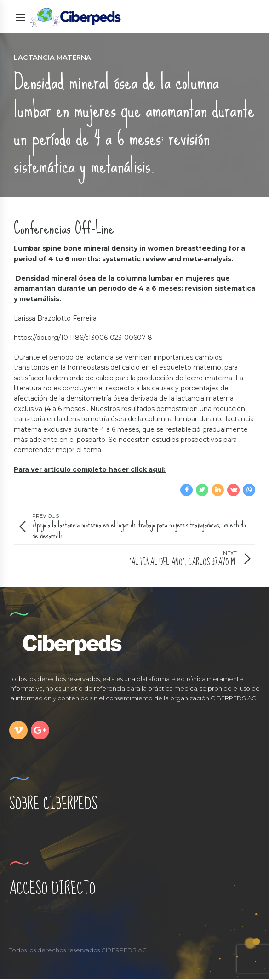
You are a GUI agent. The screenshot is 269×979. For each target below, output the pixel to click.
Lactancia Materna (52, 57)
